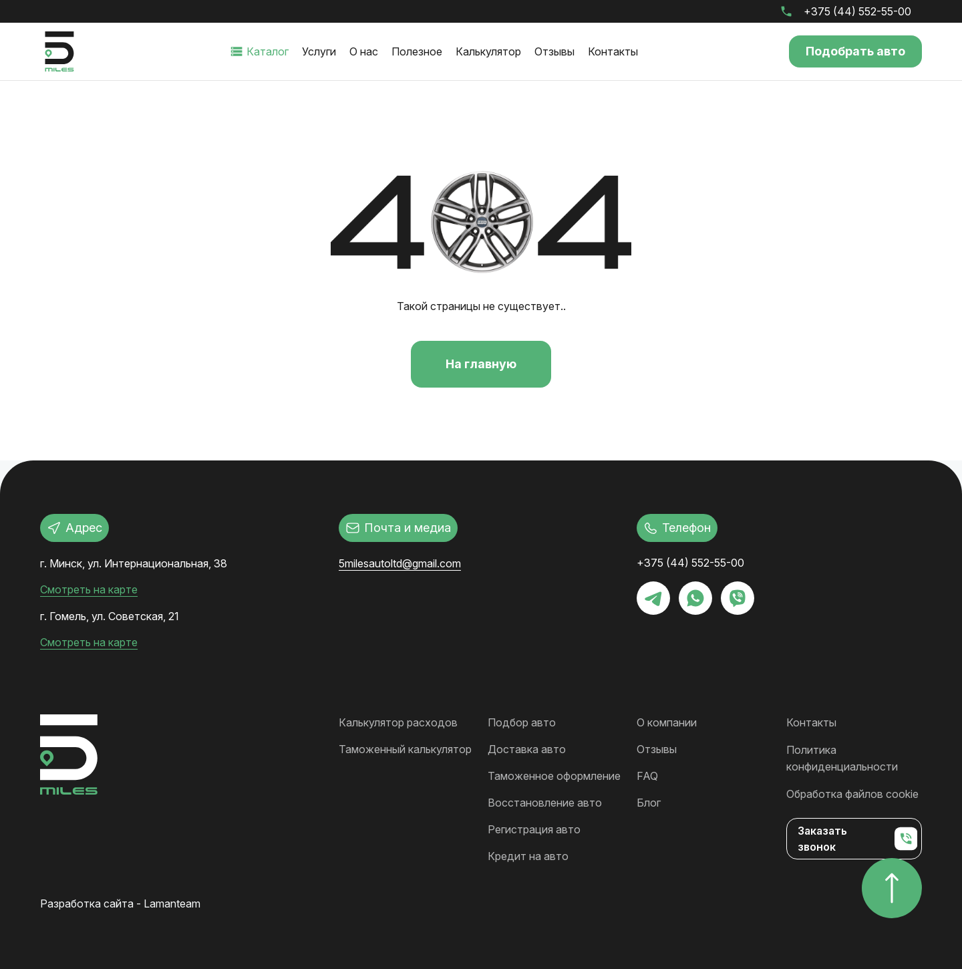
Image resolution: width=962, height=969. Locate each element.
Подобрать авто (855, 51)
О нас (363, 51)
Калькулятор (487, 51)
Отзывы (554, 51)
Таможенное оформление (554, 774)
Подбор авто (522, 721)
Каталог (267, 51)
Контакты (612, 51)
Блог (649, 801)
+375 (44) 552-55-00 (857, 11)
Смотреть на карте (89, 589)
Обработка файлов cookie (852, 790)
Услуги (318, 51)
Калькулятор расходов (398, 721)
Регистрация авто (534, 828)
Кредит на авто (528, 854)
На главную (481, 364)
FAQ (647, 774)
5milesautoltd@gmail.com (400, 563)
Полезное (416, 51)
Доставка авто (527, 747)
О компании (667, 721)
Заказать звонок (857, 834)
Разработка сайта (87, 902)
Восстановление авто (545, 801)
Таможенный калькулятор (405, 747)
